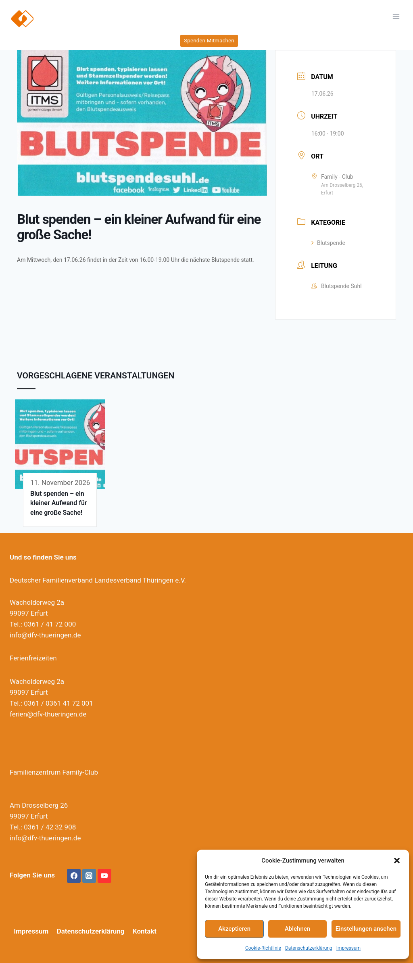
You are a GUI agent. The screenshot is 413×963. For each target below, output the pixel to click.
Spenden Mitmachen (209, 40)
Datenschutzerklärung (308, 948)
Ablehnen (297, 928)
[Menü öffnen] (395, 16)
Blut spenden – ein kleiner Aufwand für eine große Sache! (58, 503)
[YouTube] (104, 876)
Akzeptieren (234, 928)
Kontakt (144, 931)
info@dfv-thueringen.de (45, 635)
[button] (397, 860)
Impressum (348, 948)
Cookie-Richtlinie (263, 948)
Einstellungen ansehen (366, 928)
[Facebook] (74, 876)
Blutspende (328, 243)
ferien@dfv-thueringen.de (48, 714)
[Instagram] (89, 876)
